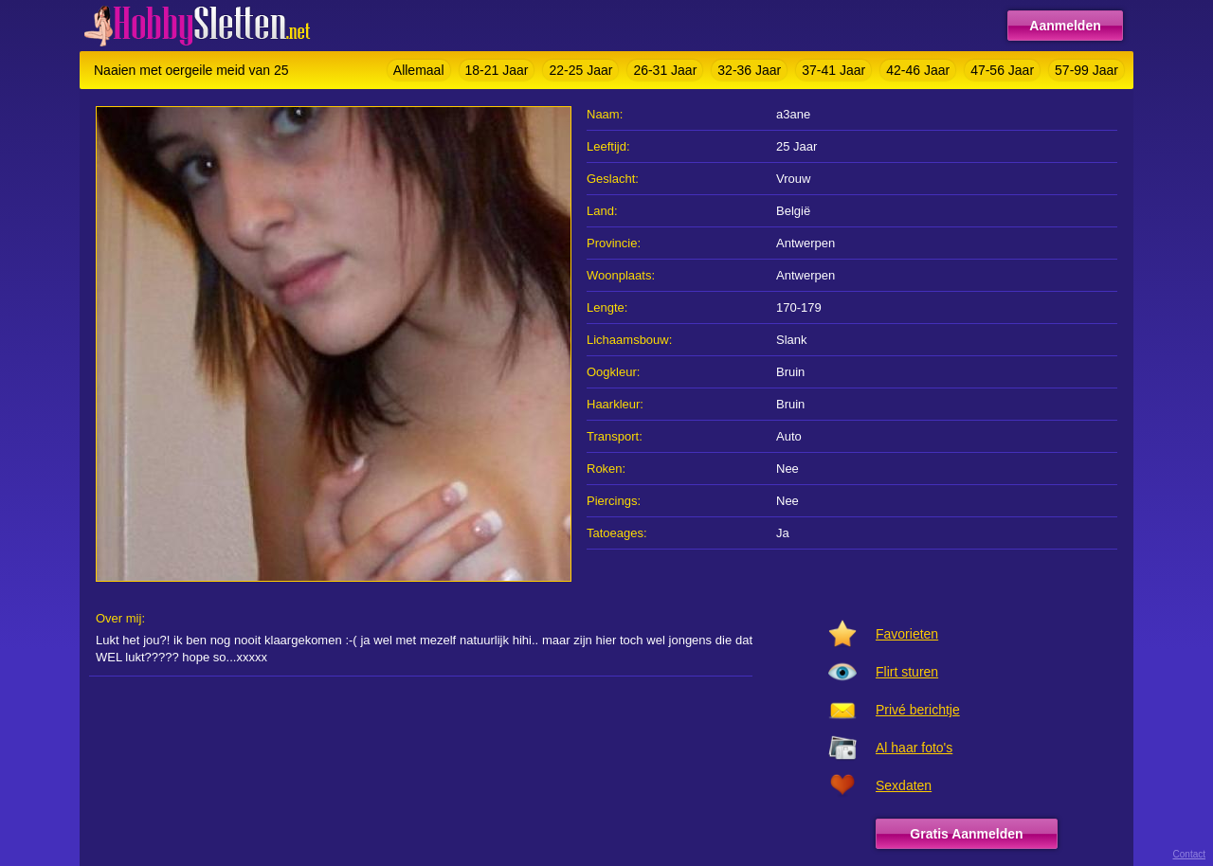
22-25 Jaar (580, 70)
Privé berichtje (918, 709)
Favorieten (907, 633)
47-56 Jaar (1002, 70)
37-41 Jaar (833, 70)
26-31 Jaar (665, 70)
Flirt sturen (907, 671)
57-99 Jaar (1086, 70)
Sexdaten (904, 785)
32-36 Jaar (749, 70)
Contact (1189, 854)
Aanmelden (1064, 25)
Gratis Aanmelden (966, 833)
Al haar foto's (914, 747)
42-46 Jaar (918, 70)
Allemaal (418, 70)
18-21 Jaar (497, 70)
